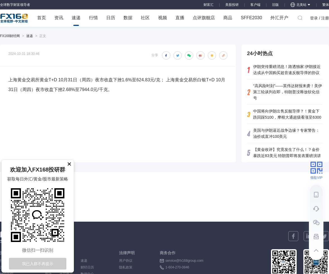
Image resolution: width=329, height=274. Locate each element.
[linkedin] (309, 236)
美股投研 (232, 5)
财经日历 (87, 267)
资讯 (58, 17)
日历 (110, 17)
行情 (93, 17)
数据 (128, 17)
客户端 (255, 5)
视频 (162, 17)
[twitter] (324, 236)
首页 (41, 17)
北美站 (301, 5)
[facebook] (293, 236)
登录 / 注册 (319, 18)
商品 (227, 17)
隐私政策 (125, 267)
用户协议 (125, 261)
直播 (179, 17)
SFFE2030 (251, 17)
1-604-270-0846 (177, 267)
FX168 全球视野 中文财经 (14, 18)
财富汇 (209, 5)
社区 (145, 17)
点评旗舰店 (204, 17)
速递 (76, 20)
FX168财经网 (10, 36)
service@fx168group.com (184, 261)
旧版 (275, 5)
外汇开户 (279, 17)
